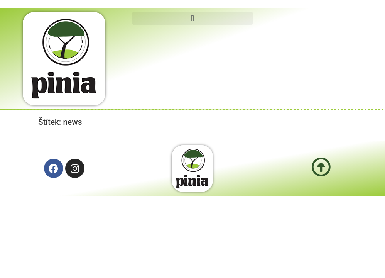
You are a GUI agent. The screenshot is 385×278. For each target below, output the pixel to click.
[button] (192, 18)
